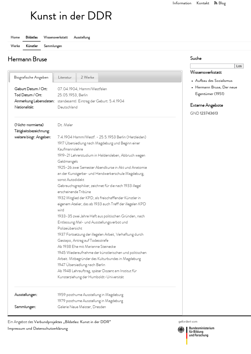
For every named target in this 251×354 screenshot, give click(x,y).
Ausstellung (82, 37)
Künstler (32, 46)
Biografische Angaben (31, 77)
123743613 (209, 113)
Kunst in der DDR (71, 16)
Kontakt (202, 3)
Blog (222, 3)
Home (15, 37)
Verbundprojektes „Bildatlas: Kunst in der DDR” (72, 322)
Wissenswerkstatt (56, 37)
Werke (15, 46)
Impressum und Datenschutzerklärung (38, 328)
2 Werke (87, 77)
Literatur (64, 77)
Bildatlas (32, 37)
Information (182, 3)
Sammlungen (53, 46)
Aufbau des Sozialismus (213, 80)
